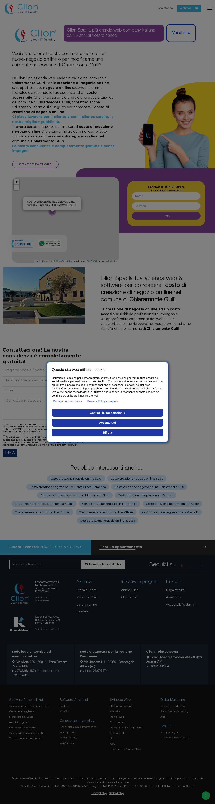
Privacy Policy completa (102, 401)
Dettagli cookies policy (67, 401)
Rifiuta (107, 432)
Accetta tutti (107, 422)
